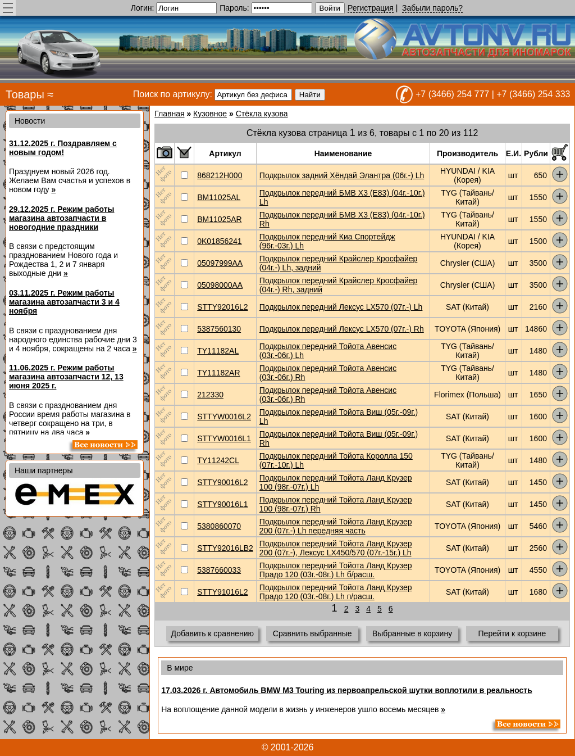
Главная (169, 113)
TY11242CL (218, 460)
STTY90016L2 (222, 482)
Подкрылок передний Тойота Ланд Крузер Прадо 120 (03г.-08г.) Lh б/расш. (335, 570)
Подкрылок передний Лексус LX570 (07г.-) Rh (341, 328)
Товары (25, 94)
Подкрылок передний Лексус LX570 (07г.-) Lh (341, 306)
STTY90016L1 (222, 504)
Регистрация (371, 7)
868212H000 (219, 175)
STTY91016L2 (222, 591)
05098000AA (220, 284)
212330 (210, 394)
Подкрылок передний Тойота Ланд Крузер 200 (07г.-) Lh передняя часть (335, 526)
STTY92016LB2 (225, 548)
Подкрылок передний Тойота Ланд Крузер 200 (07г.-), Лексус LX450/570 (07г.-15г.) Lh (335, 548)
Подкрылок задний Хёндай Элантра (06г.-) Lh (341, 175)
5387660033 (219, 569)
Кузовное (210, 113)
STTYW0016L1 (224, 438)
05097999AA (220, 263)
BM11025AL (218, 197)
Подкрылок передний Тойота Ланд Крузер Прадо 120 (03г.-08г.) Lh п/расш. (335, 592)
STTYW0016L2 (224, 416)
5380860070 (219, 526)
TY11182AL (218, 350)
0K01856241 (219, 241)
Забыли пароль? (432, 7)
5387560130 (219, 328)
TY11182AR (218, 372)
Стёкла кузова (262, 113)
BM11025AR (219, 219)
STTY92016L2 (222, 306)
